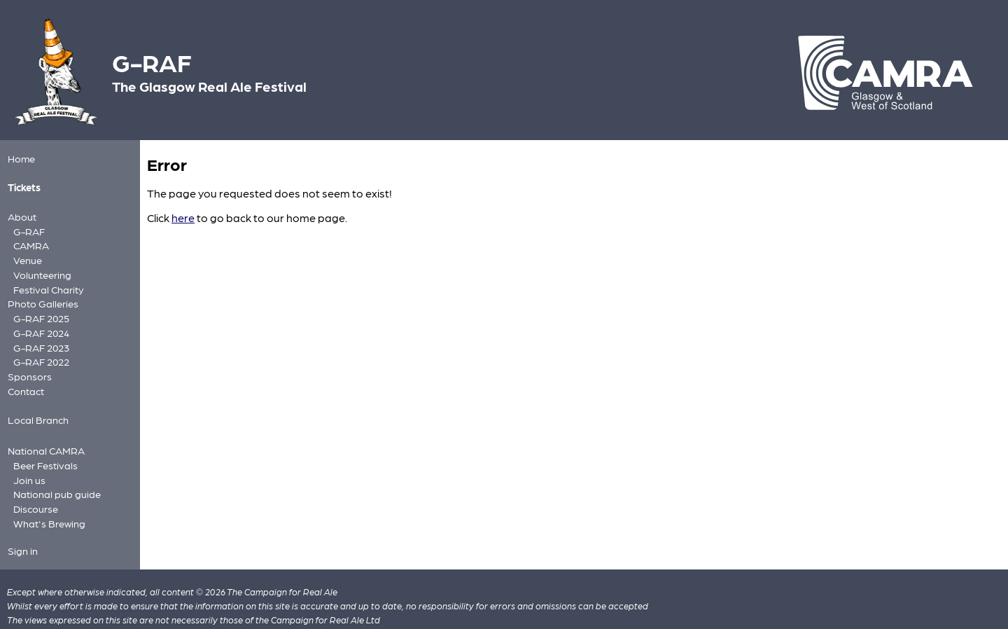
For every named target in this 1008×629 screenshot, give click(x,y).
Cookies (190, 611)
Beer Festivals (42, 446)
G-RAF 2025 (38, 307)
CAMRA (29, 240)
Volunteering (39, 266)
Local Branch (36, 403)
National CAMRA (43, 433)
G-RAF (27, 227)
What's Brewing (45, 500)
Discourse (33, 486)
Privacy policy (36, 611)
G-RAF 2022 (38, 347)
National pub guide (52, 473)
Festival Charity (45, 280)
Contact (24, 375)
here (183, 217)
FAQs (156, 611)
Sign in (21, 526)
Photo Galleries (40, 294)
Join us (27, 460)
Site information (107, 611)
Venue (25, 254)
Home (20, 158)
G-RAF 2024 (38, 320)
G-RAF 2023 (38, 334)
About (21, 214)
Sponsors (27, 361)
